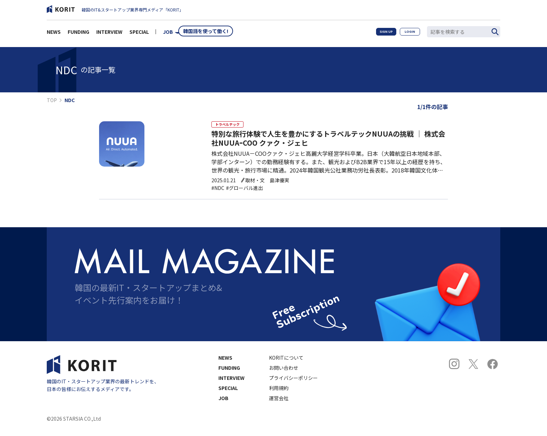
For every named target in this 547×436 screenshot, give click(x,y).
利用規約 (279, 392)
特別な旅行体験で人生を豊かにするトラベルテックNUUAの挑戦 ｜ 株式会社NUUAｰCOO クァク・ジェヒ (328, 143)
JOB (168, 33)
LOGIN (406, 33)
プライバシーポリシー (293, 382)
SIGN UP (376, 33)
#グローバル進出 (244, 192)
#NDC (217, 192)
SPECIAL (139, 33)
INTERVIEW (109, 33)
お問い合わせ (283, 372)
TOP (52, 100)
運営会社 (279, 402)
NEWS (54, 33)
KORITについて (286, 362)
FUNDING (78, 33)
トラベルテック (230, 126)
